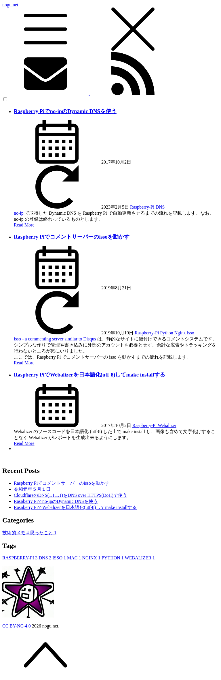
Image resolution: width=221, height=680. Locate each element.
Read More (24, 224)
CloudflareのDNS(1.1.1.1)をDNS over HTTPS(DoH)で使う (70, 495)
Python (167, 332)
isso (190, 332)
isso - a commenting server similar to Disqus (55, 338)
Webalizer (167, 425)
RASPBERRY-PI (20, 557)
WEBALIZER (140, 557)
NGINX (92, 557)
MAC (74, 557)
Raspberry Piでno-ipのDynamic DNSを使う (65, 111)
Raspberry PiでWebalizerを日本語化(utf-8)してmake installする (89, 375)
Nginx (180, 332)
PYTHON (113, 557)
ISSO (59, 557)
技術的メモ (16, 532)
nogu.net (110, 27)
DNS (160, 207)
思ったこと (43, 532)
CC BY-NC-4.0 (16, 625)
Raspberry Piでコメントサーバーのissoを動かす (71, 237)
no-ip (19, 213)
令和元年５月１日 (32, 489)
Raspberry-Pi (142, 207)
